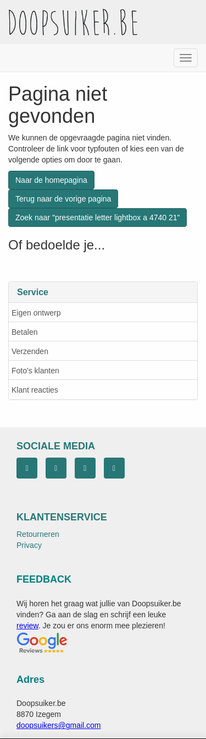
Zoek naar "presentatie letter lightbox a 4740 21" (97, 217)
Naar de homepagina (51, 180)
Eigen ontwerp (36, 312)
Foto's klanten (35, 370)
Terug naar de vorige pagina (63, 198)
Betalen (24, 332)
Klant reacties (35, 389)
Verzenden (30, 351)
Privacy (29, 545)
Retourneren (37, 534)
